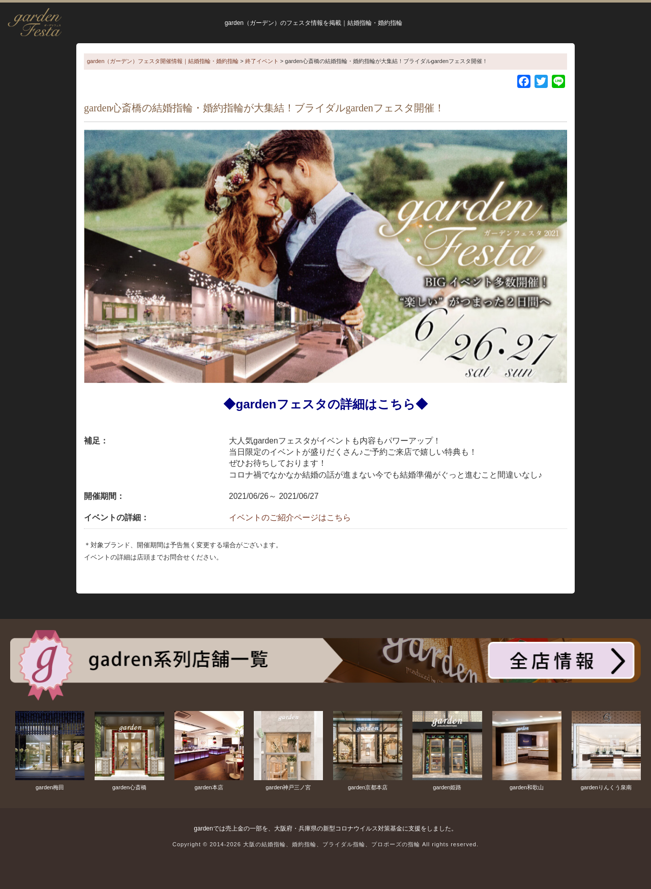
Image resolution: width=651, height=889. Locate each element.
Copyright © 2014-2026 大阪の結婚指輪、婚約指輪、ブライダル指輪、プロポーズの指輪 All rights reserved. (325, 844)
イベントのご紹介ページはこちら (290, 517)
